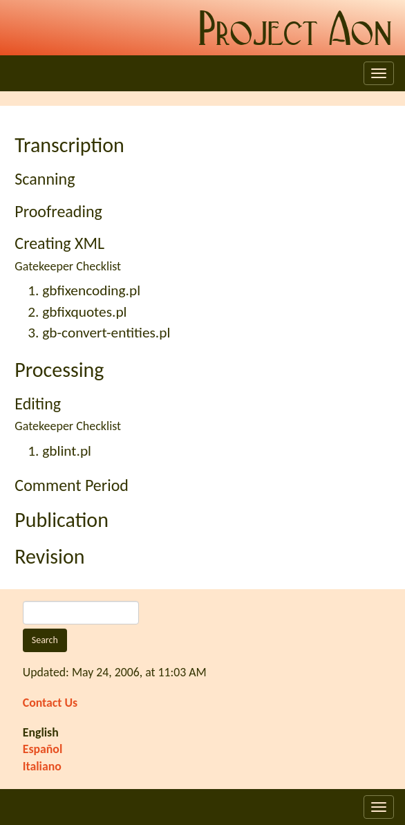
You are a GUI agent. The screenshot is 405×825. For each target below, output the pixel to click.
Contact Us (50, 702)
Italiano (42, 766)
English (41, 732)
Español (43, 749)
